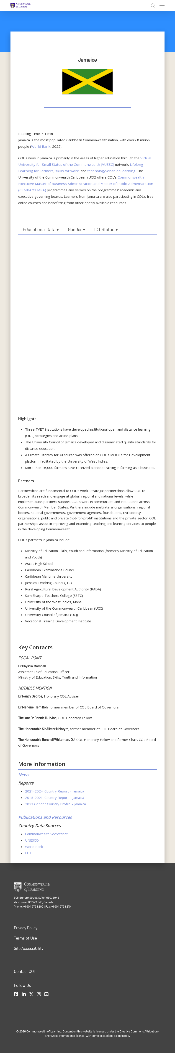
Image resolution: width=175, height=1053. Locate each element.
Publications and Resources (45, 817)
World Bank (40, 146)
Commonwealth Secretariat (46, 833)
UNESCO (32, 840)
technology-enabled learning (85, 170)
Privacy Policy (25, 927)
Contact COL (25, 971)
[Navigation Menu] (162, 5)
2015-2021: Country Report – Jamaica (54, 797)
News (23, 774)
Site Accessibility (28, 948)
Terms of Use (25, 938)
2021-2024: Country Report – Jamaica (54, 791)
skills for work (44, 170)
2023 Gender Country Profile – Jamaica (55, 804)
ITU (28, 852)
